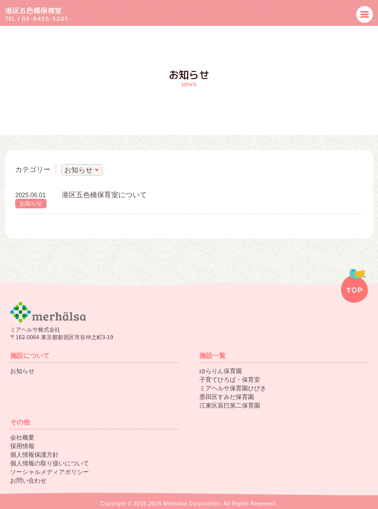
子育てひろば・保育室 (229, 379)
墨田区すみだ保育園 (226, 397)
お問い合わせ (28, 480)
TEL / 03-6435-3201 (36, 18)
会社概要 (22, 437)
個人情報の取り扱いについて (49, 463)
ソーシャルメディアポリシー (49, 472)
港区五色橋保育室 (33, 10)
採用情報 (22, 446)
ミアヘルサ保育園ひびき (232, 388)
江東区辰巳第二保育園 (229, 405)
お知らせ (31, 203)
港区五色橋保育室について (104, 195)
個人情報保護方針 (34, 454)
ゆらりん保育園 (220, 371)
